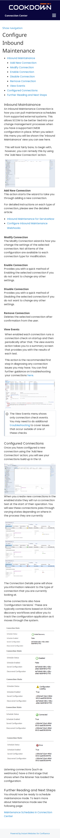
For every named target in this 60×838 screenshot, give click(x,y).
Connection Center (16, 15)
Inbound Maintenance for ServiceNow (30, 219)
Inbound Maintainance (21, 58)
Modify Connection (22, 67)
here (30, 375)
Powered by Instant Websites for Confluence (30, 833)
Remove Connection (23, 81)
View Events (17, 86)
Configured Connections (22, 90)
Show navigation (12, 28)
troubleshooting (20, 425)
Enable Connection (22, 72)
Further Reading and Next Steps (27, 95)
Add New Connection (23, 63)
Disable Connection (22, 76)
